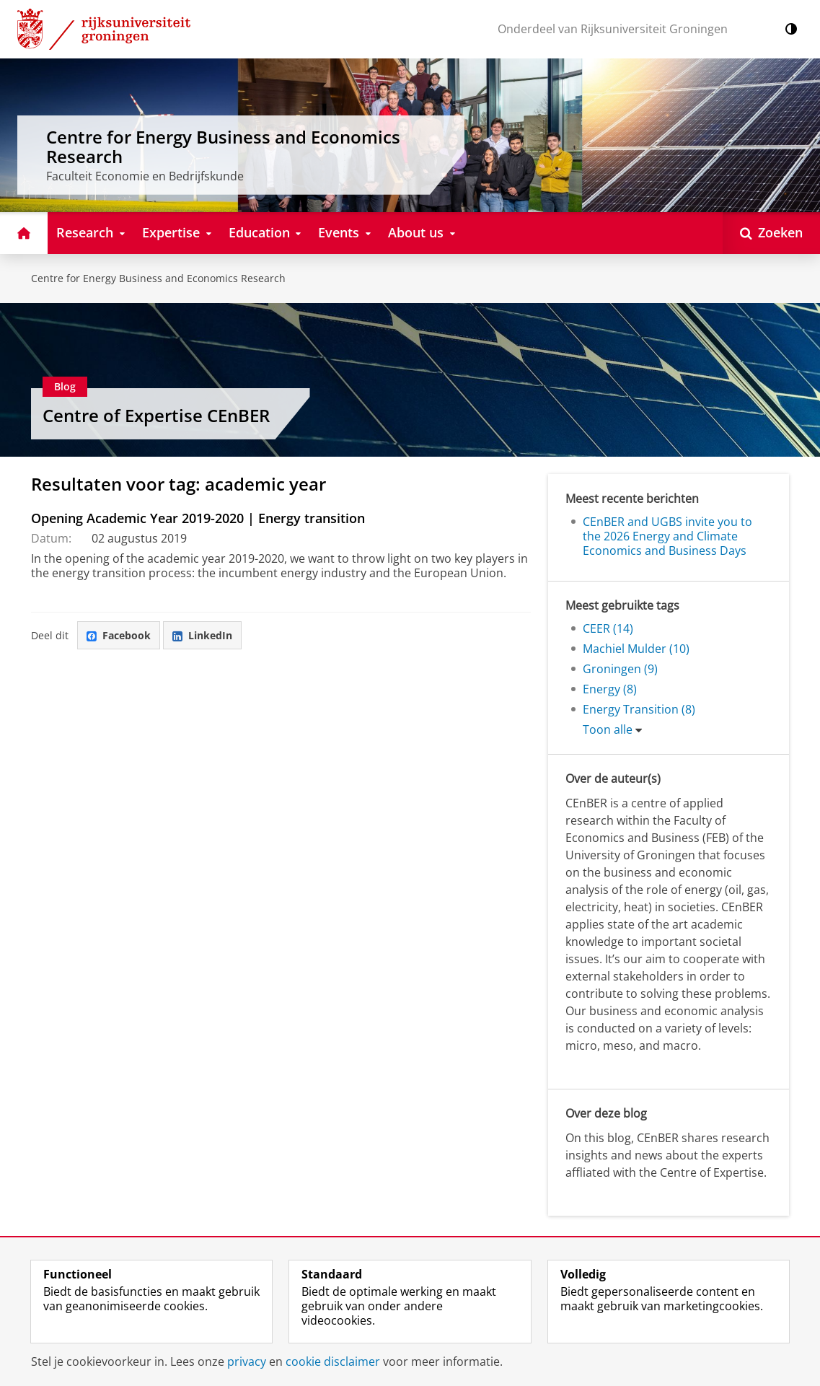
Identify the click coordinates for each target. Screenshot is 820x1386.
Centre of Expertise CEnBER (156, 415)
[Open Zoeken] (771, 233)
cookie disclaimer (333, 1361)
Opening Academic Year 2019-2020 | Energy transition (198, 518)
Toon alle (607, 729)
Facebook (119, 635)
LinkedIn (202, 635)
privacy (246, 1361)
